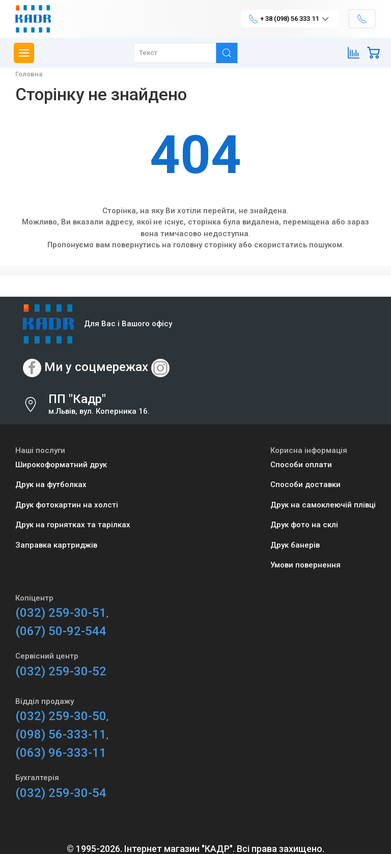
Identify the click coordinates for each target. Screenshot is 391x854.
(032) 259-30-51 (60, 613)
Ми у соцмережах (96, 367)
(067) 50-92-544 (60, 631)
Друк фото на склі (304, 524)
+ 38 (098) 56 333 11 (289, 19)
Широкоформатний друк (61, 464)
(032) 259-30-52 (60, 671)
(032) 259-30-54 (60, 793)
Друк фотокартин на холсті (66, 504)
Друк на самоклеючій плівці (323, 504)
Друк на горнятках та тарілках (72, 524)
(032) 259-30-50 (60, 716)
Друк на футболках (51, 484)
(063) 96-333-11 (60, 753)
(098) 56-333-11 (60, 734)
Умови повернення (305, 565)
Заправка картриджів (56, 545)
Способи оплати (301, 464)
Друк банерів (295, 545)
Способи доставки (305, 484)
